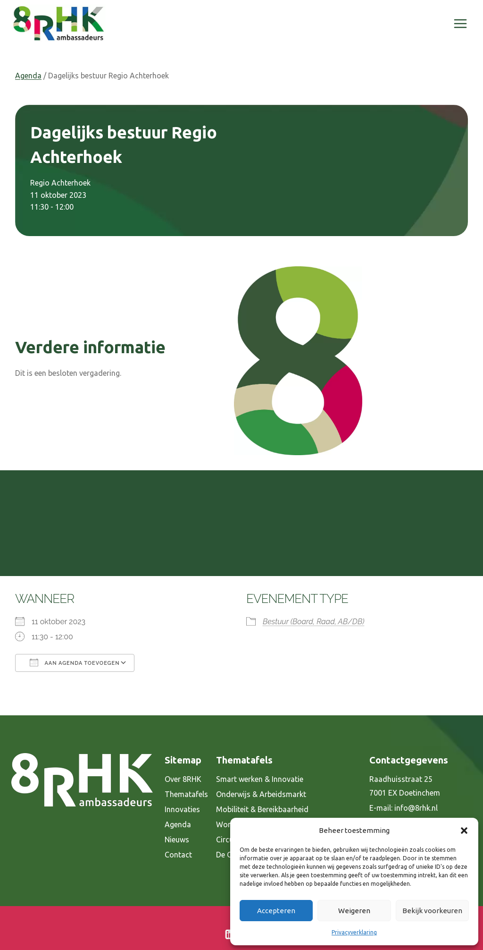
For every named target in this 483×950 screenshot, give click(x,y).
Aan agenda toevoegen (75, 662)
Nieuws (177, 839)
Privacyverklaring (354, 932)
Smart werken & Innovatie (259, 779)
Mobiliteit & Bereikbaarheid (262, 809)
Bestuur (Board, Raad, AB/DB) (313, 621)
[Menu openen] (460, 23)
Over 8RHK (183, 779)
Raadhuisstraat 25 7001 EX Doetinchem (404, 786)
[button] (464, 830)
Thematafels (186, 794)
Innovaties (182, 809)
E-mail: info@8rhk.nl (403, 808)
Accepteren (276, 911)
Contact (178, 854)
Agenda (28, 75)
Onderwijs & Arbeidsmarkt (261, 794)
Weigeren (354, 911)
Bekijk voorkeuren (432, 911)
